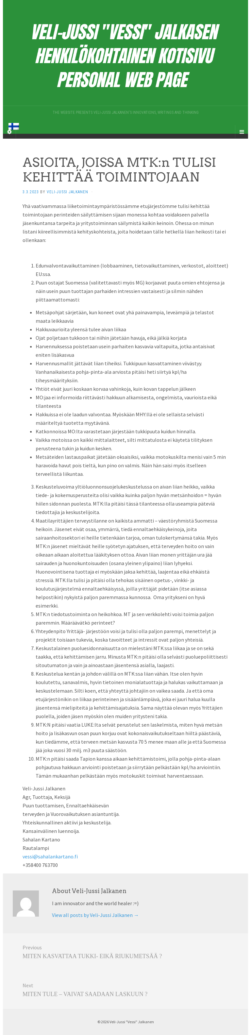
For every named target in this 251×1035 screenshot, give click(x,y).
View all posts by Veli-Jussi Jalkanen (95, 915)
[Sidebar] (9, 131)
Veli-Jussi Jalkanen (67, 192)
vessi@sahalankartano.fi (50, 856)
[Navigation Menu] (241, 131)
